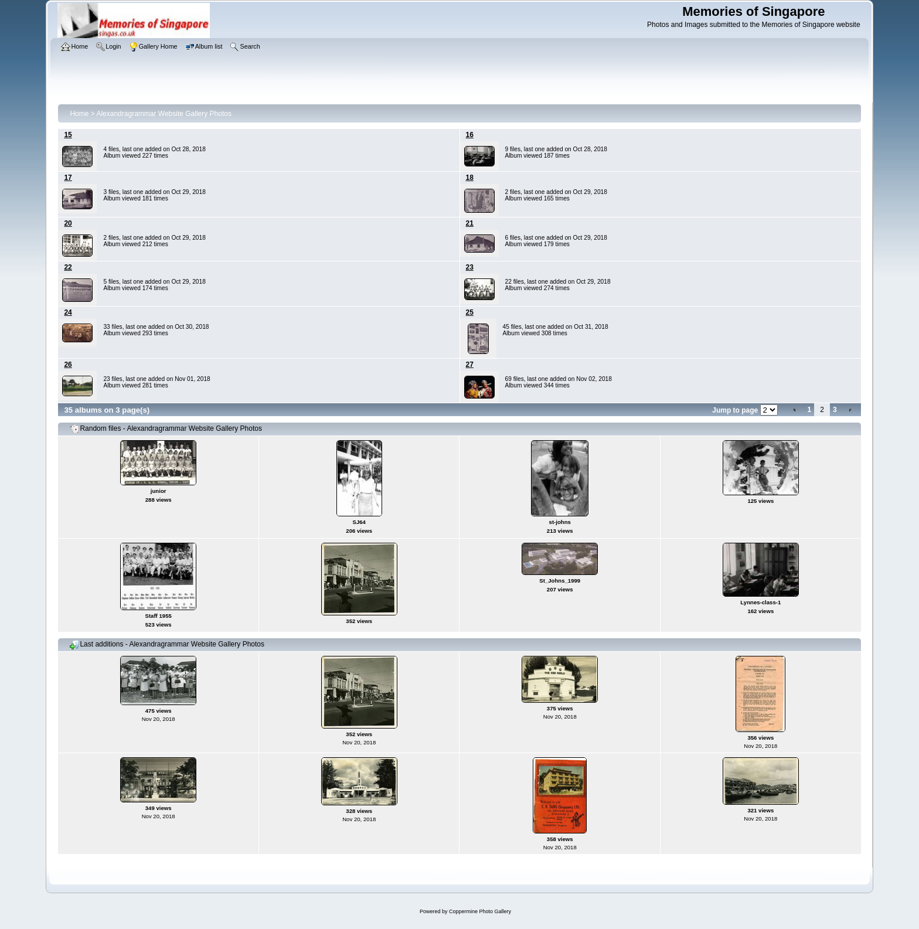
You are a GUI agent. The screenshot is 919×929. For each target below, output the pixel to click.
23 (470, 267)
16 (470, 135)
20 (68, 223)
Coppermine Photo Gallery (480, 911)
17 (68, 177)
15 (68, 135)
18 (470, 177)
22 (68, 267)
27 (470, 364)
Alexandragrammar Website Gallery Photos (164, 114)
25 (470, 312)
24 (68, 312)
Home (79, 114)
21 (470, 223)
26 (68, 364)
